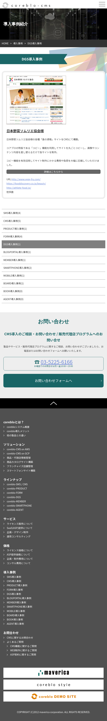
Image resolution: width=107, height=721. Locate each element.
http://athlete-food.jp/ (18, 187)
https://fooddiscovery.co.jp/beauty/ (26, 183)
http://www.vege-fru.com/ (26, 179)
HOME (5, 43)
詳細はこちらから (53, 171)
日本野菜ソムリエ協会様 (25, 130)
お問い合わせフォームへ (53, 380)
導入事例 (18, 43)
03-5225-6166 (56, 361)
